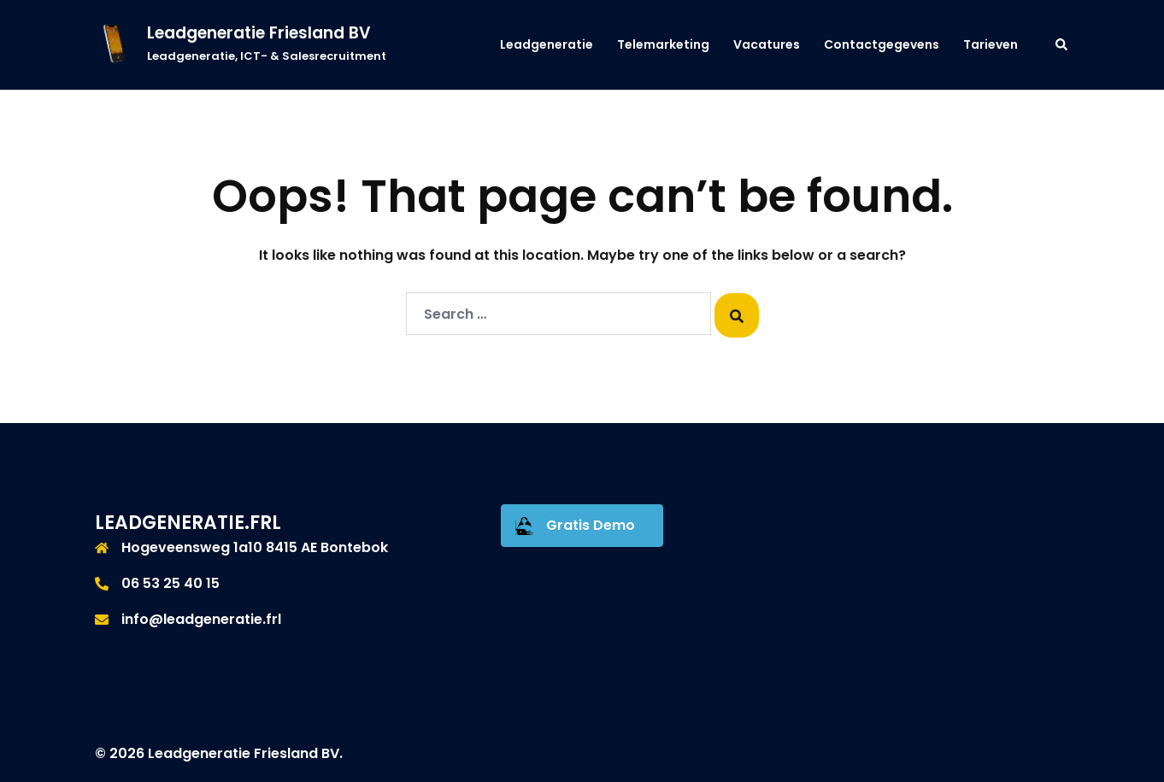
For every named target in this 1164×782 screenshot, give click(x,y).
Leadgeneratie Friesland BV (259, 32)
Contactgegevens (881, 44)
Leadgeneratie (546, 44)
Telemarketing (663, 44)
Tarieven (990, 44)
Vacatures (766, 44)
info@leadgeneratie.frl (201, 619)
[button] (1062, 44)
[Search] (736, 315)
